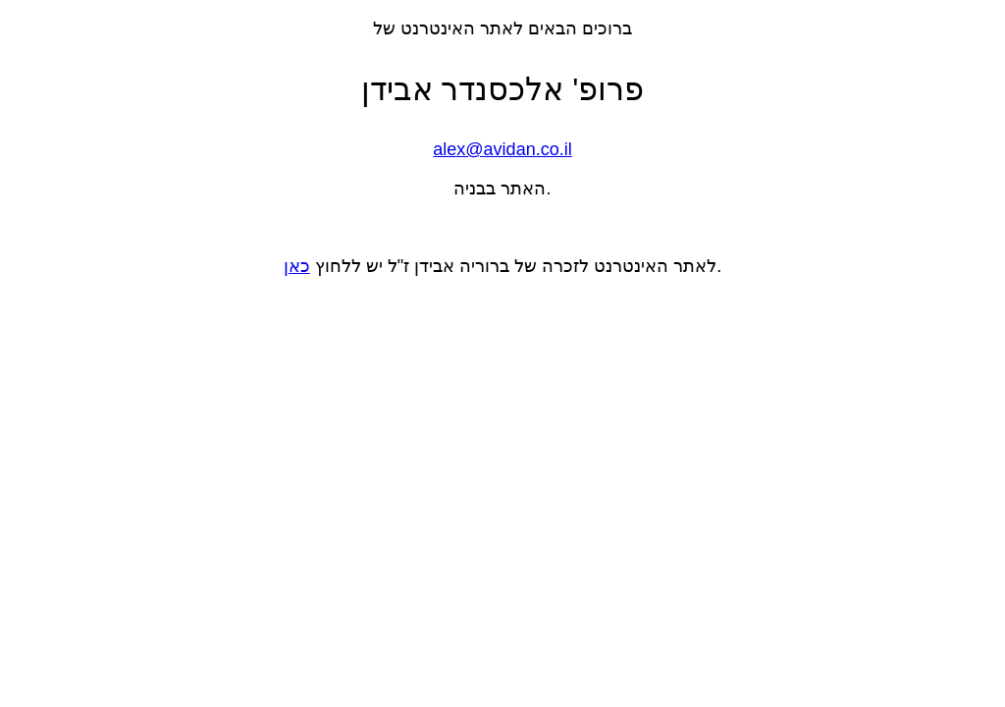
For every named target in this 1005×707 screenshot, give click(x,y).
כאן (297, 266)
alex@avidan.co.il (502, 149)
